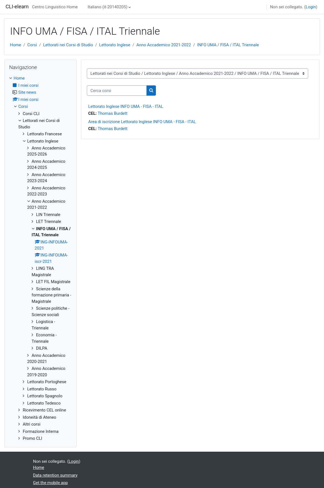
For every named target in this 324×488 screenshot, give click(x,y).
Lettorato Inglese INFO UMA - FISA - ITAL (125, 106)
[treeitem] (40, 258)
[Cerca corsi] (117, 90)
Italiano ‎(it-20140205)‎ (107, 6)
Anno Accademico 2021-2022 (163, 44)
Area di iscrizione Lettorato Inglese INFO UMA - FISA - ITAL (142, 121)
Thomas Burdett (112, 113)
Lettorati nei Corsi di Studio (68, 44)
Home (15, 44)
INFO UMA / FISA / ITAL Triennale (228, 44)
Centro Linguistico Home (55, 6)
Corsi (32, 44)
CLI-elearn (17, 7)
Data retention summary (55, 475)
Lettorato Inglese (114, 44)
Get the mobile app (50, 482)
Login (311, 6)
